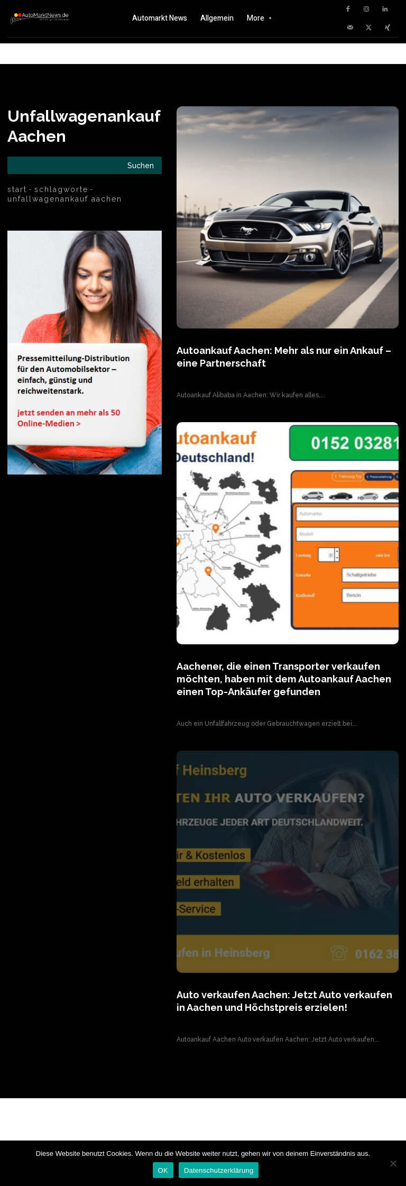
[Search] (140, 165)
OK (163, 1170)
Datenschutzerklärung (218, 1170)
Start (17, 189)
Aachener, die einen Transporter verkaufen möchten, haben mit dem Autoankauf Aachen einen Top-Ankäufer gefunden (275, 675)
